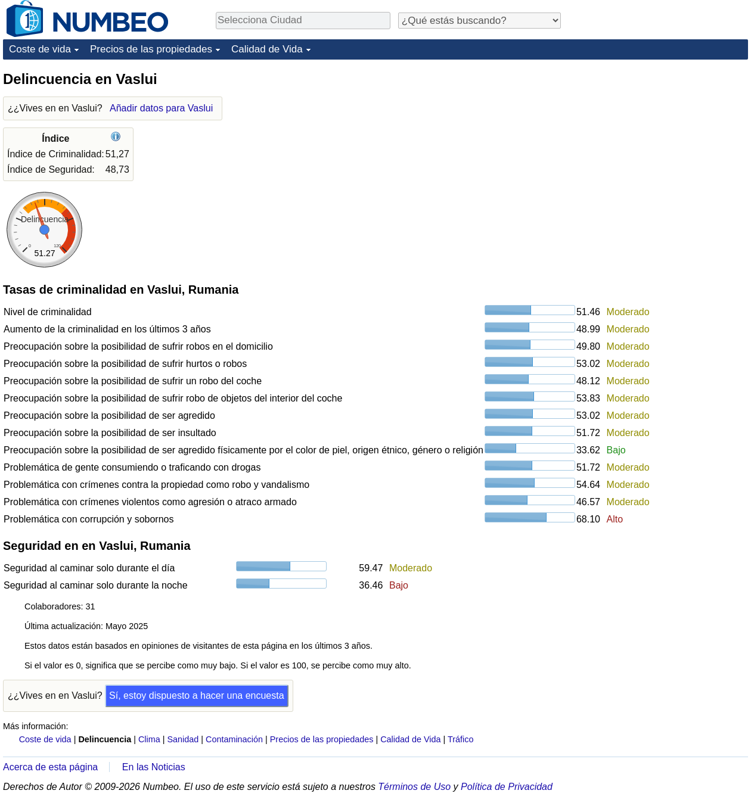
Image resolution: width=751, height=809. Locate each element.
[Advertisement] (658, 144)
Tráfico (460, 739)
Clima (149, 739)
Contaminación (234, 739)
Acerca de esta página (50, 767)
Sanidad (182, 739)
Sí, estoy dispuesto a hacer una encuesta (196, 695)
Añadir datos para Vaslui (161, 108)
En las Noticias (153, 767)
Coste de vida (40, 49)
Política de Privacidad (507, 787)
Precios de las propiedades (151, 49)
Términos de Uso (414, 787)
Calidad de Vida (267, 49)
